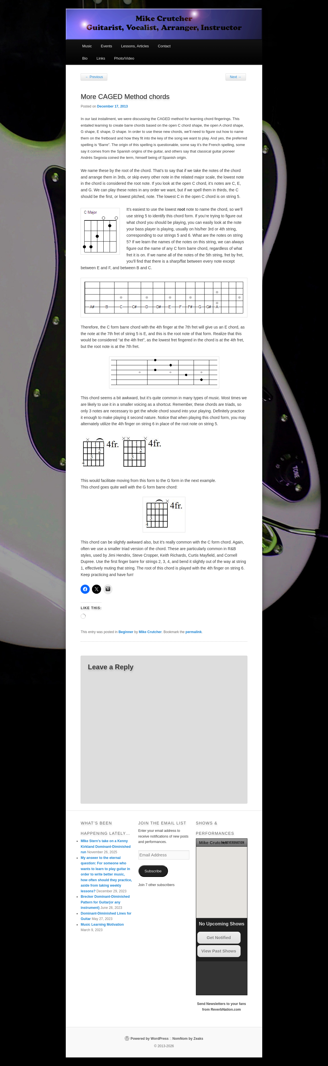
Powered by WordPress (149, 1039)
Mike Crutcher (150, 632)
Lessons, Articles (135, 46)
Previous (94, 77)
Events (106, 46)
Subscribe (153, 871)
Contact (164, 46)
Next (235, 77)
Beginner (125, 632)
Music (87, 46)
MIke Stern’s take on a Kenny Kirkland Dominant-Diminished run (105, 846)
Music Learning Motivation (102, 925)
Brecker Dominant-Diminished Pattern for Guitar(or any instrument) (105, 902)
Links (101, 58)
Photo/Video (124, 58)
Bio (85, 58)
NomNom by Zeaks (188, 1039)
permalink (194, 632)
